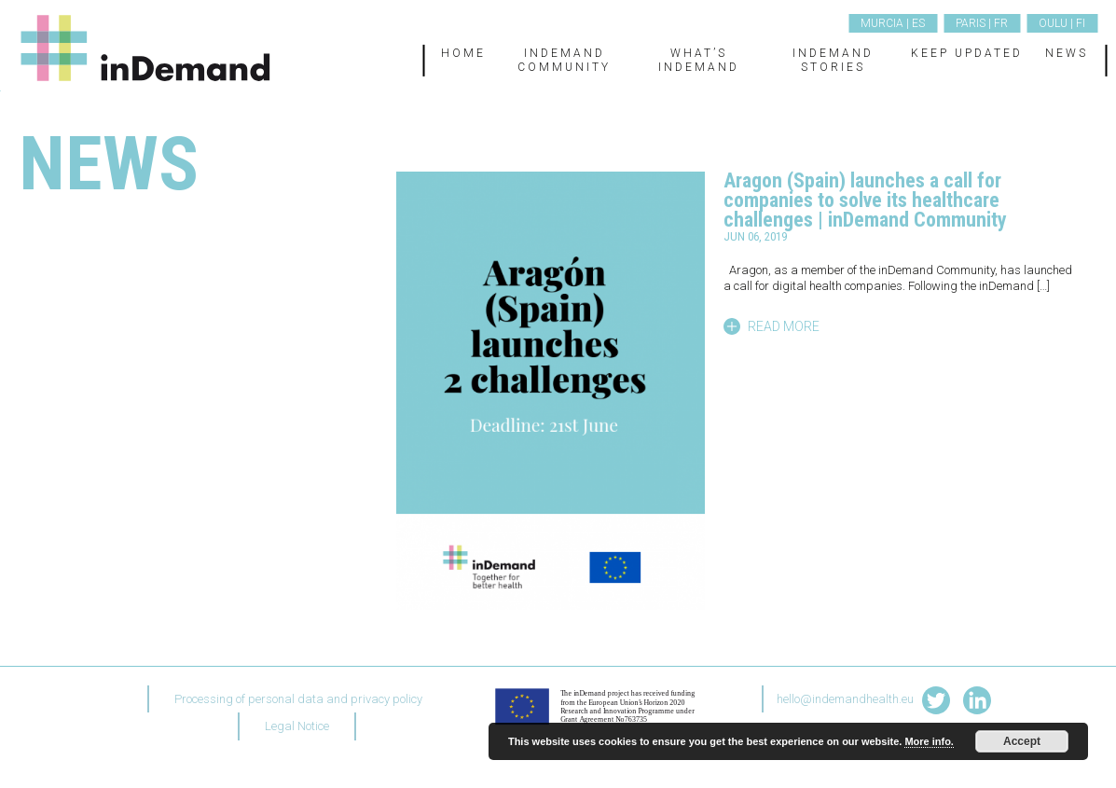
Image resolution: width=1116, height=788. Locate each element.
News (1066, 53)
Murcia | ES (893, 23)
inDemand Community (564, 60)
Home (463, 53)
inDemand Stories (833, 60)
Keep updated (967, 53)
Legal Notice (297, 726)
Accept (1021, 741)
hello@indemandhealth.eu (845, 699)
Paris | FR (982, 23)
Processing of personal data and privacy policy (298, 699)
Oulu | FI (1062, 23)
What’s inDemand (698, 60)
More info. (929, 741)
